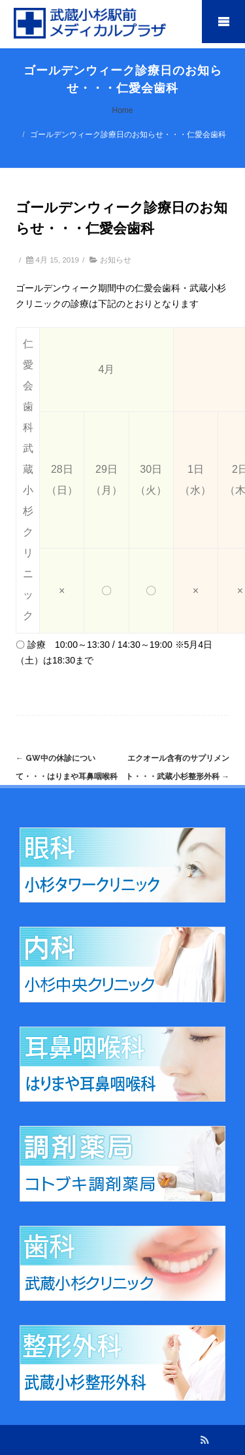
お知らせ (115, 260)
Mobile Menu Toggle (223, 21)
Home (122, 110)
